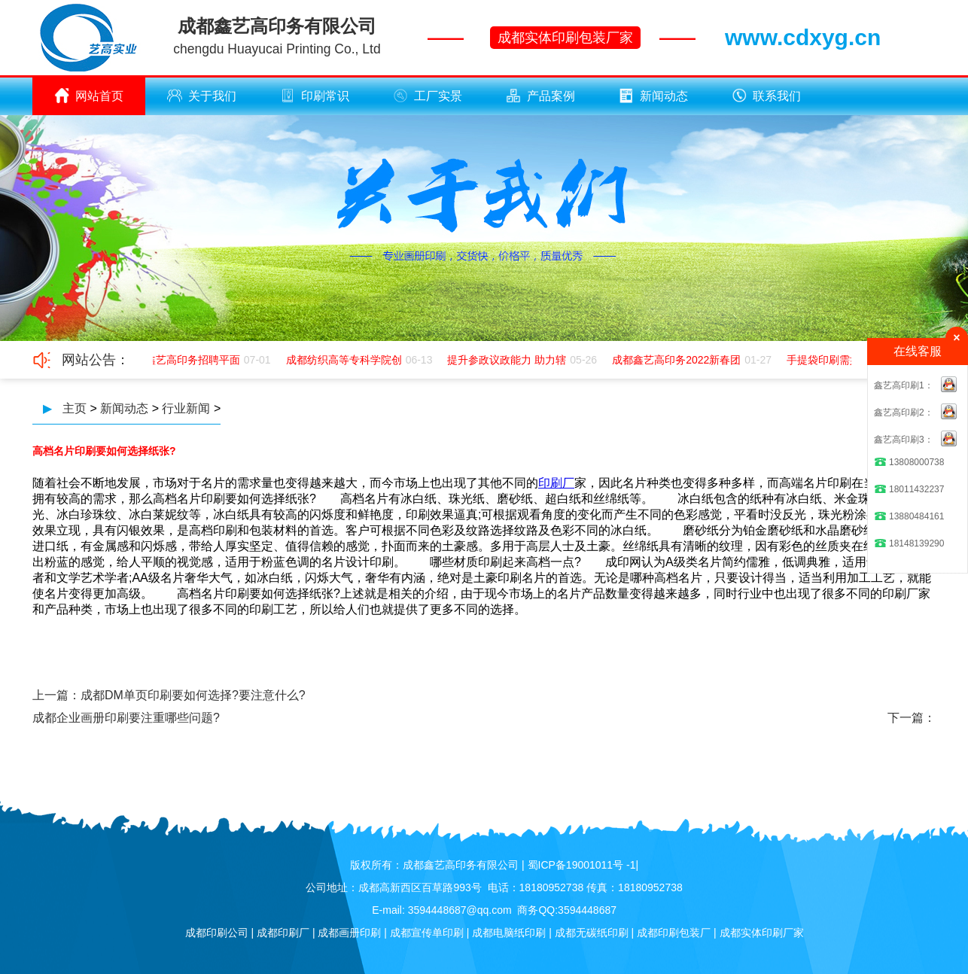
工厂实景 (427, 95)
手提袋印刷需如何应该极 (846, 360)
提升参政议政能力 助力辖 (508, 360)
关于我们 (201, 95)
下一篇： (911, 717)
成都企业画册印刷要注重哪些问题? (126, 717)
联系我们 (766, 95)
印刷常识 (314, 95)
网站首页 (88, 95)
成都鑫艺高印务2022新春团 (677, 360)
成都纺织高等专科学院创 (345, 360)
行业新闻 (186, 408)
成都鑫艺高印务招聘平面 (184, 360)
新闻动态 (653, 95)
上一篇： (56, 695)
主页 (74, 408)
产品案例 (540, 95)
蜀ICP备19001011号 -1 (582, 865)
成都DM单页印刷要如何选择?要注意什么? (193, 695)
